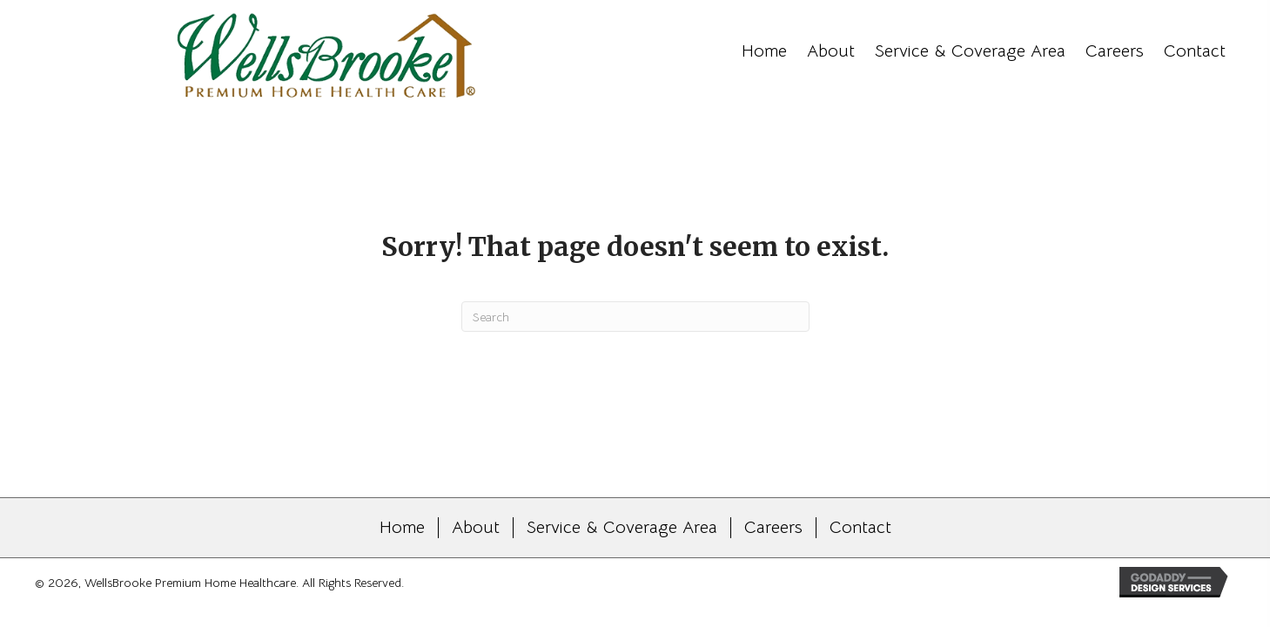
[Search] (635, 316)
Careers (773, 527)
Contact (860, 527)
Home (402, 527)
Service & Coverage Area (622, 527)
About (476, 527)
